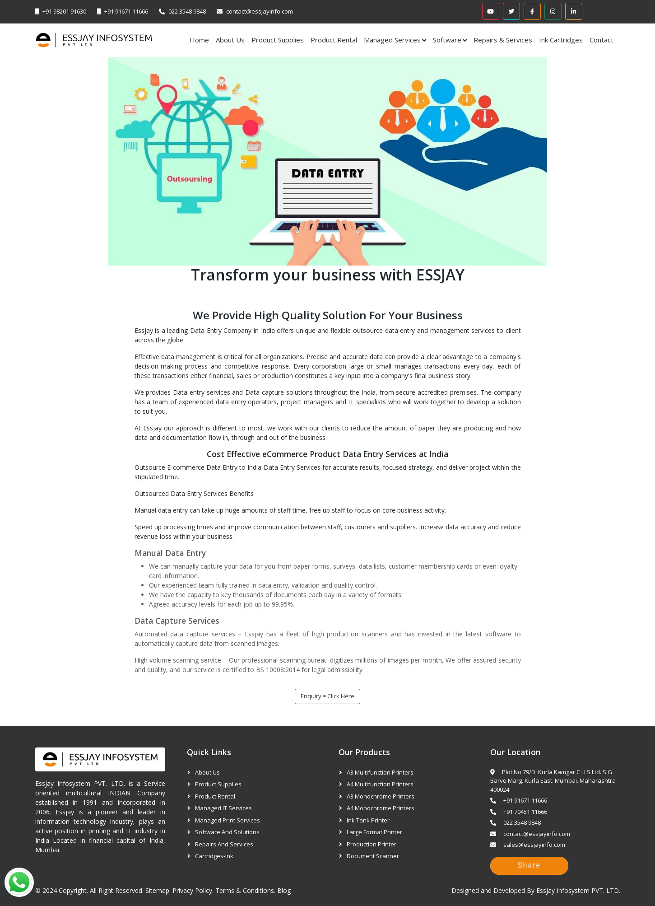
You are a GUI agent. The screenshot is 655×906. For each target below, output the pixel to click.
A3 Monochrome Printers (380, 796)
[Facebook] (532, 11)
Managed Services (392, 39)
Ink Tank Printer (368, 820)
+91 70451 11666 (518, 812)
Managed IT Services (223, 808)
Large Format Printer (374, 832)
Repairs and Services (224, 844)
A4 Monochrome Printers (380, 808)
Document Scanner (373, 856)
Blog (284, 890)
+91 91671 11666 (126, 11)
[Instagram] (553, 11)
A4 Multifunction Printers (380, 784)
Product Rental (334, 39)
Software (447, 39)
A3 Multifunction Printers (380, 772)
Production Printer (371, 844)
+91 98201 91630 (64, 11)
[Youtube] (490, 11)
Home (199, 39)
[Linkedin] (573, 11)
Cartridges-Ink (214, 856)
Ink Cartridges (561, 39)
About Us (230, 39)
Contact (601, 39)
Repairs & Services (503, 39)
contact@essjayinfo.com (259, 11)
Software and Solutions (227, 832)
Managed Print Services (227, 820)
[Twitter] (511, 11)
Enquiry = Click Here (327, 696)
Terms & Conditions (244, 890)
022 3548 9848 (187, 11)
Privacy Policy (192, 890)
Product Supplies (277, 39)
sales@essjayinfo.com (527, 845)
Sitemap (157, 890)
